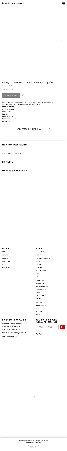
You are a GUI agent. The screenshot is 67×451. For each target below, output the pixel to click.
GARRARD (39, 311)
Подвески (6, 261)
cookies (35, 441)
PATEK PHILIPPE (41, 289)
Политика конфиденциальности (14, 333)
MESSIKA (39, 314)
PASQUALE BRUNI (41, 305)
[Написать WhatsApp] (37, 333)
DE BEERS (39, 308)
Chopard (39, 267)
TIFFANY (38, 299)
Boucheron (40, 252)
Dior (37, 274)
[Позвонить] (40, 333)
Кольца (5, 252)
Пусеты (5, 258)
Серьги (5, 255)
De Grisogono (41, 270)
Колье (4, 264)
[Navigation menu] (63, 3)
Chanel (38, 264)
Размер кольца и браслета (12, 326)
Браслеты (6, 267)
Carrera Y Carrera (43, 258)
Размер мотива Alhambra (12, 323)
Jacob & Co (40, 280)
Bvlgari (38, 255)
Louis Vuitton (41, 283)
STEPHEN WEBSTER (42, 296)
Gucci (38, 277)
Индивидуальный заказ (11, 329)
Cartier (39, 261)
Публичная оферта (9, 336)
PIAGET (38, 292)
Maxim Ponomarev (42, 286)
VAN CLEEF (39, 302)
